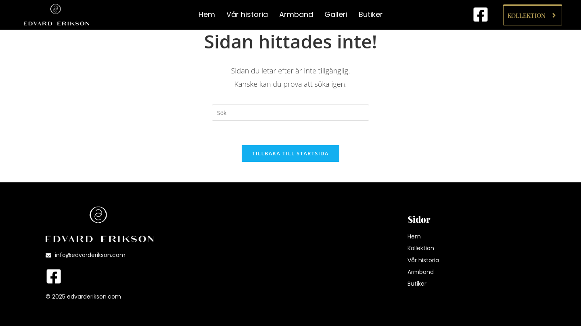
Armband (296, 14)
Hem (207, 14)
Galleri (335, 14)
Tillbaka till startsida (290, 153)
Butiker (371, 14)
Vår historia (247, 14)
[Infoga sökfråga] (290, 112)
